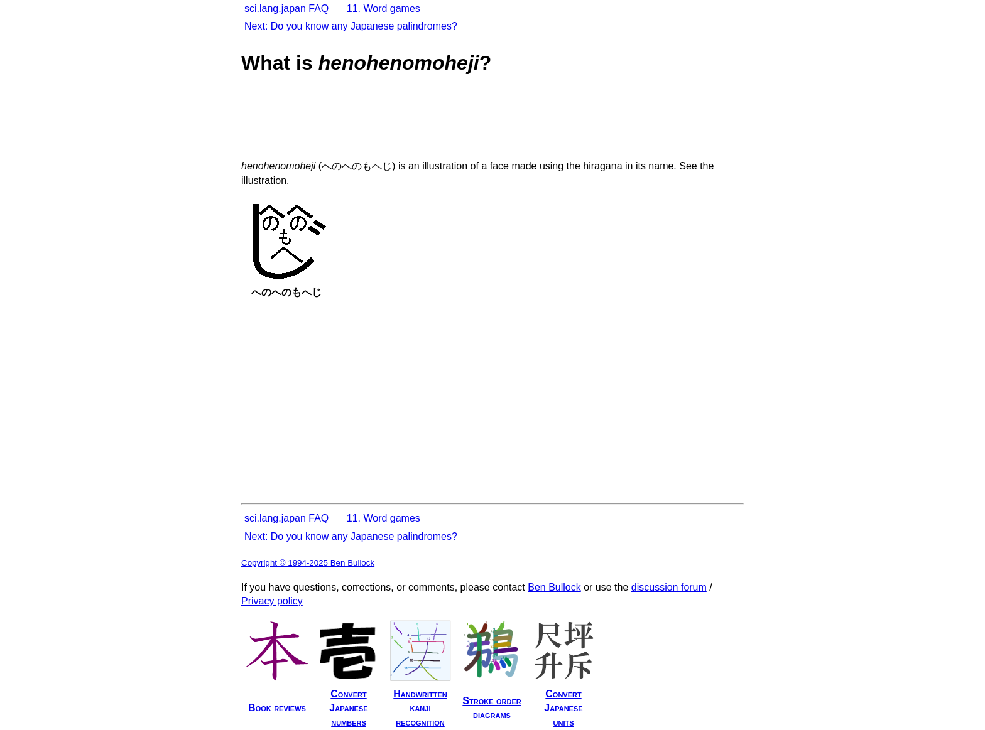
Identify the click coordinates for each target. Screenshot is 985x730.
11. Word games (383, 8)
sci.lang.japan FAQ (286, 8)
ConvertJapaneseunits (563, 708)
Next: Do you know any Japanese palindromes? (350, 26)
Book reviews (277, 707)
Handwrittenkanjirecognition (420, 708)
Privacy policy (272, 601)
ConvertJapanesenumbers (348, 708)
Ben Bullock (554, 587)
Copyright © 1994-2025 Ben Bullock (307, 562)
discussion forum (669, 587)
